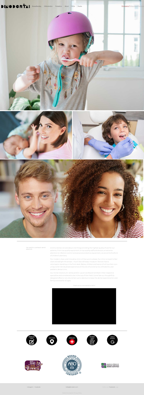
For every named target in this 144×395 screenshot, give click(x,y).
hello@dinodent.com (72, 387)
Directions (134, 6)
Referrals (141, 6)
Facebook (37, 387)
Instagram (30, 387)
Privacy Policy (78, 393)
